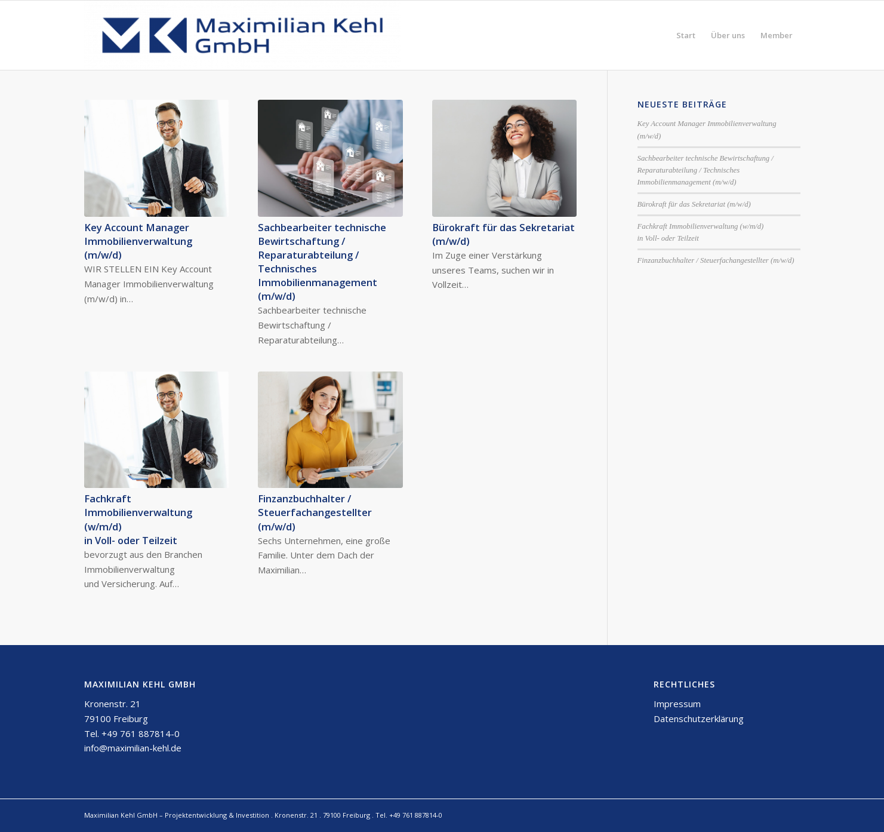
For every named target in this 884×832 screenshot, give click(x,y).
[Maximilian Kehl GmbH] (242, 35)
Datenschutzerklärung (699, 718)
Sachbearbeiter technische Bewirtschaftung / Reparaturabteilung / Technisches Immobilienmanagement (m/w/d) (705, 170)
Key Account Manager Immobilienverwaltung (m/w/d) (138, 241)
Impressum (677, 704)
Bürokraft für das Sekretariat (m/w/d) (694, 204)
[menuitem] (686, 35)
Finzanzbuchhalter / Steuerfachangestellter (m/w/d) (315, 512)
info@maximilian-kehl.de (132, 748)
